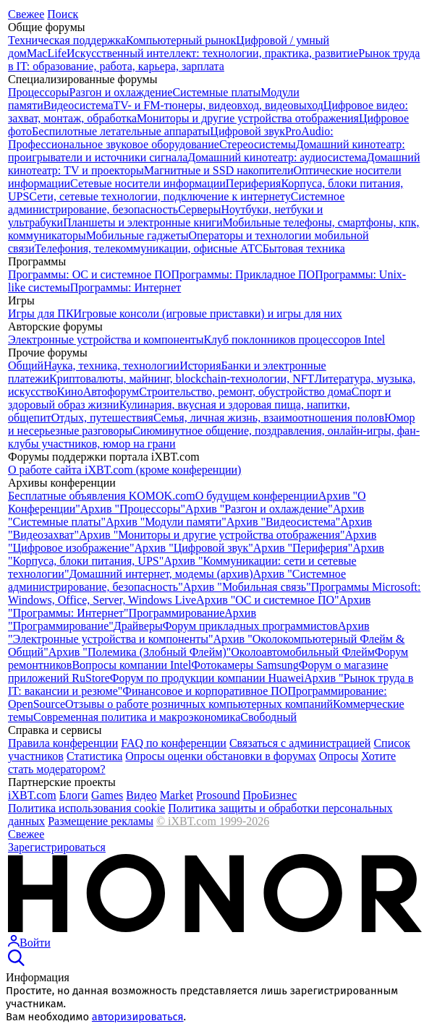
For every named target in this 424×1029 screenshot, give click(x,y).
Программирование (177, 613)
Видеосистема (78, 105)
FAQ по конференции (173, 743)
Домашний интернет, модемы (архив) (161, 574)
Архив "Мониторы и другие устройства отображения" (212, 535)
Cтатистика (94, 756)
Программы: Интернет (126, 287)
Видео (141, 795)
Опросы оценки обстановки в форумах (220, 756)
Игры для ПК (41, 313)
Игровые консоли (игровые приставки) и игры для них (208, 313)
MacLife (47, 53)
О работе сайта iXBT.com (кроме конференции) (124, 470)
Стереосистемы (257, 144)
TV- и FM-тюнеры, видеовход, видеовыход (218, 105)
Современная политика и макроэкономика (136, 717)
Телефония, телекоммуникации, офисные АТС (149, 248)
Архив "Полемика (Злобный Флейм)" (140, 652)
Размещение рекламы (100, 821)
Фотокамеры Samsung (245, 665)
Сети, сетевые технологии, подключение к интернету (159, 196)
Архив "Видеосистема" (283, 522)
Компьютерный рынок (181, 40)
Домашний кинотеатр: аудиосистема (276, 157)
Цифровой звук (247, 131)
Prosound (217, 795)
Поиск (62, 14)
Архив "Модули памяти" (166, 522)
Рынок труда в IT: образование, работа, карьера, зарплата (214, 59)
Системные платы (216, 92)
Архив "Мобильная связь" (247, 587)
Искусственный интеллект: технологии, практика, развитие (212, 53)
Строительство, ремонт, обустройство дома (245, 391)
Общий (25, 365)
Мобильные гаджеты (137, 235)
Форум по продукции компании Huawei (207, 678)
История (200, 365)
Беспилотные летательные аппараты (121, 131)
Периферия (253, 183)
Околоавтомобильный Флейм (303, 652)
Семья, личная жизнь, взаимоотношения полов (268, 417)
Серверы (199, 209)
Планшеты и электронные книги (142, 222)
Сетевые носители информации (148, 183)
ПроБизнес (269, 795)
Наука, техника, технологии (111, 365)
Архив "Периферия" (302, 548)
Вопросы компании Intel (131, 665)
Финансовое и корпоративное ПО (204, 691)
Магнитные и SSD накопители (219, 170)
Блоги (73, 795)
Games (107, 795)
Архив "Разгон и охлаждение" (259, 509)
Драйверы (138, 626)
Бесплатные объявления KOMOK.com (101, 496)
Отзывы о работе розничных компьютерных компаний (199, 704)
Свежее (26, 14)
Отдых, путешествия (102, 417)
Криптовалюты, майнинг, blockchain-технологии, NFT (181, 378)
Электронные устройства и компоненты (105, 339)
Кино (70, 391)
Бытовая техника (304, 248)
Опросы (338, 756)
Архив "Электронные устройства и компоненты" (189, 632)
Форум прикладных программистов (250, 626)
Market (176, 795)
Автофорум (111, 391)
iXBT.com (32, 795)
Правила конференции (63, 743)
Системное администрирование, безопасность (176, 202)
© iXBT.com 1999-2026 (212, 821)
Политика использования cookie (86, 808)
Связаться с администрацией (299, 743)
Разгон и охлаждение (121, 92)
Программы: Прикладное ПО (243, 274)
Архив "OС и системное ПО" (267, 600)
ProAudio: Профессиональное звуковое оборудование (171, 137)
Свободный (268, 717)
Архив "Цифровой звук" (194, 548)
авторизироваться (138, 1016)
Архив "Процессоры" (132, 509)
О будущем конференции (256, 496)
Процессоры (38, 92)
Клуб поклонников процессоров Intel (294, 339)
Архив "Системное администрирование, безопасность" (177, 580)
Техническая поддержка (67, 40)
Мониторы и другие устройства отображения (248, 118)
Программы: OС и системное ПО (89, 274)
